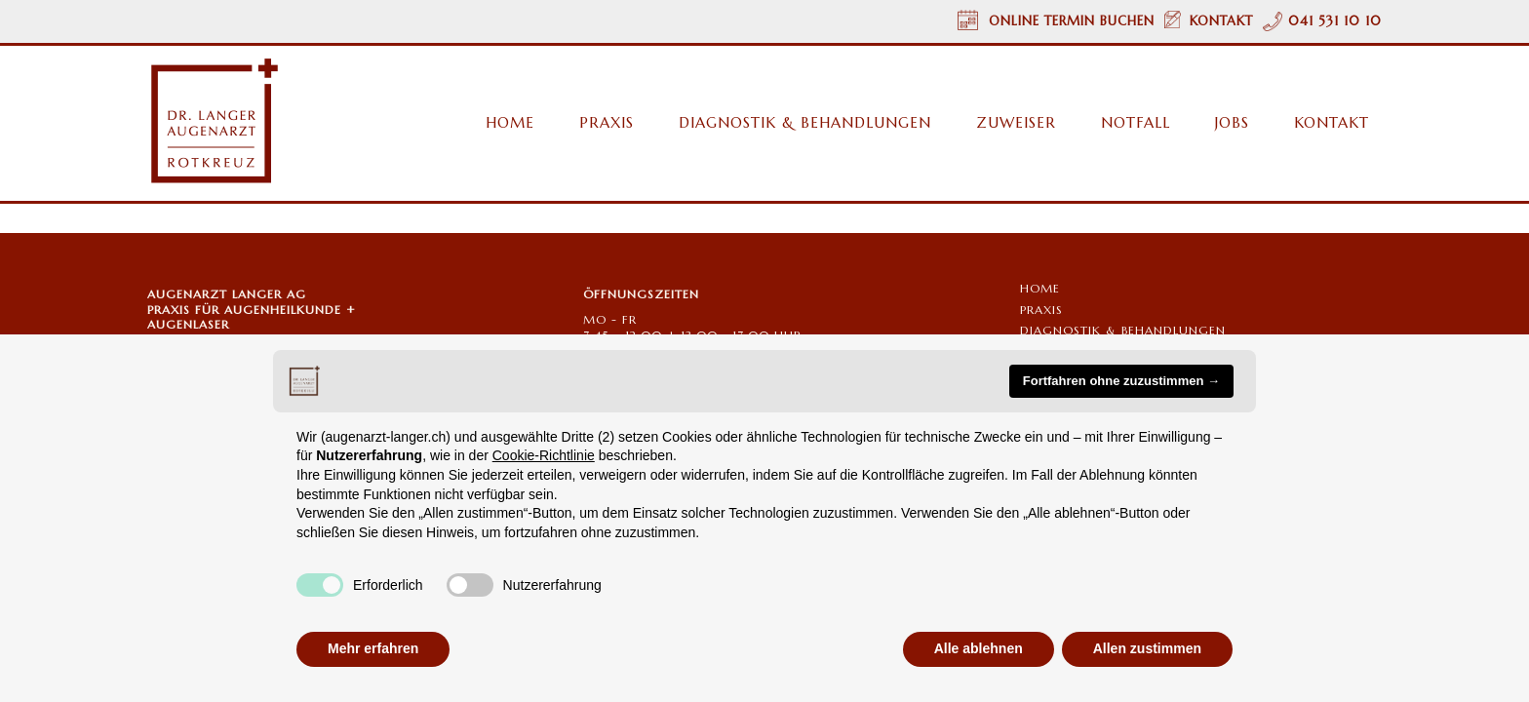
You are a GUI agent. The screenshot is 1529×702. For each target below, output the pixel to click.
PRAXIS (1041, 309)
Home (1040, 288)
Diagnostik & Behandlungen (1123, 330)
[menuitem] (500, 123)
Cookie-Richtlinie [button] (543, 455)
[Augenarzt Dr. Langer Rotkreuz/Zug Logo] (213, 121)
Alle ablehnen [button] (978, 648)
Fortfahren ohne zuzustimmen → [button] (1121, 380)
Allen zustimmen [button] (1147, 648)
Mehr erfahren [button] (373, 648)
